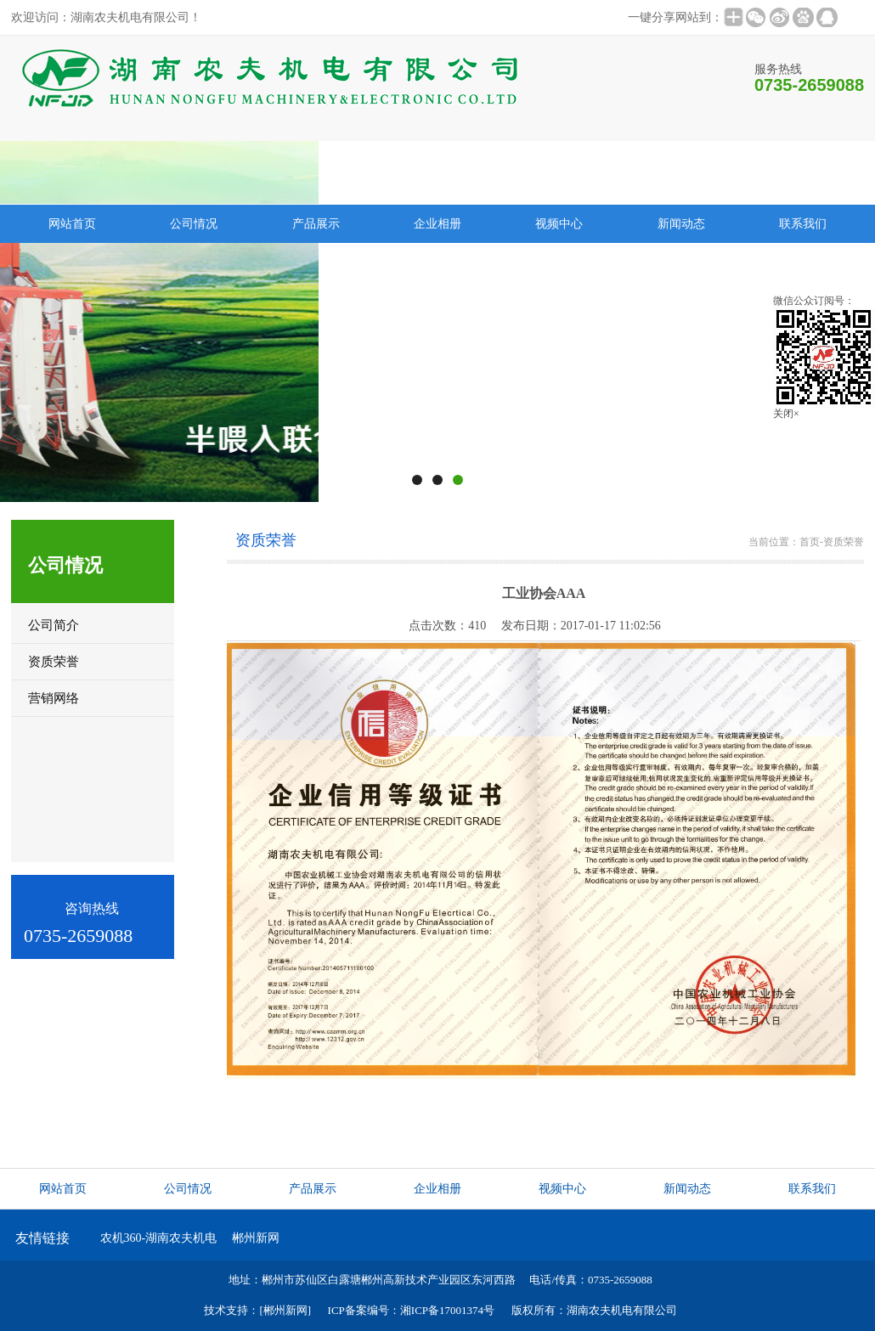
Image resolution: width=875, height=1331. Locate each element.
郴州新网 (255, 1238)
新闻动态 (681, 223)
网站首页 (63, 1188)
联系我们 (803, 223)
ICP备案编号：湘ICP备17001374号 (411, 1310)
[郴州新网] (285, 1310)
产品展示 (316, 223)
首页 (809, 542)
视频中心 (559, 223)
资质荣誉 (843, 542)
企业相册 (437, 223)
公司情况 (193, 223)
